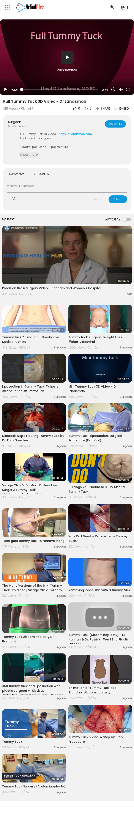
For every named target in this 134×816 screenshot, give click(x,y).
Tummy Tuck (12, 741)
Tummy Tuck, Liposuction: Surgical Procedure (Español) (95, 438)
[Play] (5, 89)
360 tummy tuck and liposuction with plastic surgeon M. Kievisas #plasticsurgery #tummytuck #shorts (32, 690)
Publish (118, 199)
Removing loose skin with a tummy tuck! (99, 590)
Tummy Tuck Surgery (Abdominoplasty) (33, 786)
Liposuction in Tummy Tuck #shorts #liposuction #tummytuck (30, 388)
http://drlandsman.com (75, 134)
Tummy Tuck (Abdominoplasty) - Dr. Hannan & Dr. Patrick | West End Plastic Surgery (98, 639)
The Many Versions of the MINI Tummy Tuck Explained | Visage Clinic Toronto (32, 587)
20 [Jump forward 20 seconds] (113, 90)
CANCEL (98, 199)
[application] (67, 57)
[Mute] (120, 89)
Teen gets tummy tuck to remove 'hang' (33, 541)
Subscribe (115, 123)
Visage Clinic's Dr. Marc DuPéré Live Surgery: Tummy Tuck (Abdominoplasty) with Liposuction (30, 490)
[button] (124, 7)
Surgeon (14, 122)
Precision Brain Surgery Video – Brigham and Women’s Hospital (51, 288)
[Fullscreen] (128, 89)
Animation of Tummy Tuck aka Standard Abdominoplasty (92, 690)
